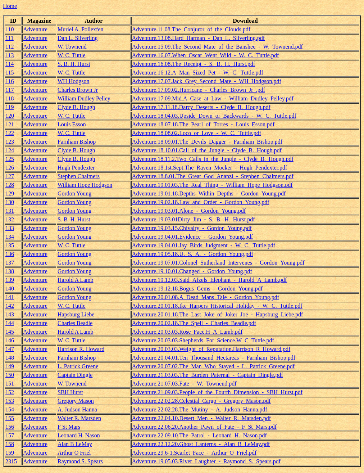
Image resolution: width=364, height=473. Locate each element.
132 (9, 219)
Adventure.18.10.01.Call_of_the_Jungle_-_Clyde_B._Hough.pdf (207, 150)
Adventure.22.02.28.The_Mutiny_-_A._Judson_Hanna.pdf (199, 409)
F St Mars (69, 427)
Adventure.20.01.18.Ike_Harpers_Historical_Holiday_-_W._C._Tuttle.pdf (217, 306)
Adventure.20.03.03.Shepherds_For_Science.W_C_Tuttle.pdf (203, 340)
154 (9, 409)
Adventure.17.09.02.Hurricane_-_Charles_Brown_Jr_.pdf (198, 90)
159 (9, 453)
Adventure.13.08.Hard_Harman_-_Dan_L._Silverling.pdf (198, 38)
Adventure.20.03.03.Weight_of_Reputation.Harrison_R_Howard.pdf (211, 349)
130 (9, 202)
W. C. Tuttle (72, 55)
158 (9, 444)
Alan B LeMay (75, 444)
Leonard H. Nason (79, 435)
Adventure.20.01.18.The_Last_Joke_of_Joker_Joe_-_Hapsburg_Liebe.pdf (217, 314)
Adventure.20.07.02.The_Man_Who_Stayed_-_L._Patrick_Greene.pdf (213, 366)
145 (9, 332)
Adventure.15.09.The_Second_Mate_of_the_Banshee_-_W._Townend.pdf (217, 47)
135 (9, 245)
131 (9, 211)
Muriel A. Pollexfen (81, 29)
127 (9, 176)
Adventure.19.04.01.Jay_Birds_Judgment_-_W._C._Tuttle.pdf (203, 245)
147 (9, 349)
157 (9, 435)
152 (9, 392)
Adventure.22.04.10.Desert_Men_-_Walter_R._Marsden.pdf (201, 418)
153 (9, 401)
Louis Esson (72, 124)
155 (9, 418)
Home (10, 6)
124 (9, 150)
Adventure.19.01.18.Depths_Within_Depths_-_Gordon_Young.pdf (209, 193)
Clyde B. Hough (76, 107)
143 (9, 314)
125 (9, 159)
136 (9, 254)
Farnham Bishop (77, 142)
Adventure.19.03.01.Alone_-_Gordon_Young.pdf (189, 211)
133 (9, 228)
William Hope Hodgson (85, 185)
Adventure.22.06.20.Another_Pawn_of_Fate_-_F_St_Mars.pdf (204, 427)
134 (9, 237)
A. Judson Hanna (77, 409)
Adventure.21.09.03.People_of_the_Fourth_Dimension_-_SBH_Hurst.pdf (217, 392)
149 (9, 366)
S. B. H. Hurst (74, 64)
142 (9, 306)
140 (9, 288)
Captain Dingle (75, 375)
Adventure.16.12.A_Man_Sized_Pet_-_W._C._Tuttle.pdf (197, 72)
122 (9, 133)
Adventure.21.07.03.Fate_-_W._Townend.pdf (184, 383)
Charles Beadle (75, 323)
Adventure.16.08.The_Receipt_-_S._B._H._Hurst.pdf (193, 64)
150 (9, 375)
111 (9, 38)
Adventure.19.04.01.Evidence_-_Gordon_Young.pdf (192, 237)
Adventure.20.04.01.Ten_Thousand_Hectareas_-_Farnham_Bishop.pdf (213, 358)
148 (9, 358)
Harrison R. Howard (81, 349)
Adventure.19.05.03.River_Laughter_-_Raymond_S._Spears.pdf (206, 461)
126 (9, 168)
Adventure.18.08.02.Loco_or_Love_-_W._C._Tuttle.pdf (196, 133)
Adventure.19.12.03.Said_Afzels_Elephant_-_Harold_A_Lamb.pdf (209, 280)
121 (9, 124)
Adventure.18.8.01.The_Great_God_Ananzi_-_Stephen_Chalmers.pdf (213, 176)
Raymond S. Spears (80, 461)
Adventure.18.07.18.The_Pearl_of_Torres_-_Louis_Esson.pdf (203, 124)
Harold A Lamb (76, 280)
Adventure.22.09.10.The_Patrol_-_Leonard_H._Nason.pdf (199, 435)
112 (9, 47)
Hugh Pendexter (76, 168)
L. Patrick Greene (78, 366)
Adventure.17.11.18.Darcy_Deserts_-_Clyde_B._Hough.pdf (201, 107)
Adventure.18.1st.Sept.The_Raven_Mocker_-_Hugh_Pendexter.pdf (209, 168)
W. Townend (72, 47)
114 (9, 64)
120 (9, 116)
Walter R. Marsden (79, 418)
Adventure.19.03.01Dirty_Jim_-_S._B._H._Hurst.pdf (193, 219)
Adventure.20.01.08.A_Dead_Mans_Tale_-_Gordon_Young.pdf (205, 297)
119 (9, 107)
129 (9, 193)
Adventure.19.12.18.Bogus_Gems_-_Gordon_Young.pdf (197, 288)
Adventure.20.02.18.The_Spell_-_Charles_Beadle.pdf (194, 323)
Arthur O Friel (74, 453)
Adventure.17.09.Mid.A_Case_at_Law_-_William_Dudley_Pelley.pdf (213, 98)
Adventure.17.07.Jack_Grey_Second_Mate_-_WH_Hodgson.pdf (206, 81)
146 (9, 340)
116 (9, 81)
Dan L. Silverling (78, 38)
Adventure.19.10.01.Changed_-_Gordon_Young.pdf (192, 271)
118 (9, 98)
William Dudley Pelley (84, 98)
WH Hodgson (73, 81)
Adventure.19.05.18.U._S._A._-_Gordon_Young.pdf (192, 254)
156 (9, 427)
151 (9, 383)
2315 (11, 461)
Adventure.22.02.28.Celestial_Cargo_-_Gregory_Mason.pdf (201, 401)
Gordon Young (74, 193)
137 (9, 263)
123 (9, 142)
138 (9, 271)
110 (9, 29)
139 (9, 280)
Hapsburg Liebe (76, 314)
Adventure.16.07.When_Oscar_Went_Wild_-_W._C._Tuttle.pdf (205, 55)
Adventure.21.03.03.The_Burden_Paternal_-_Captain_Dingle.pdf (207, 375)
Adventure (35, 29)
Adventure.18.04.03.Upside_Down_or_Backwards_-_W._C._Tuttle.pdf (214, 116)
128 (9, 185)
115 (9, 72)
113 (9, 55)
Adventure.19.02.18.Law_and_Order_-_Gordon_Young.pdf (200, 202)
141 (9, 297)
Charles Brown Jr (78, 90)
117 (9, 90)
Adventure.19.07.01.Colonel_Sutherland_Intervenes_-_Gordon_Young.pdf (218, 263)
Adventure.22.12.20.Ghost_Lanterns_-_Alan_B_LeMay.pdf (201, 444)
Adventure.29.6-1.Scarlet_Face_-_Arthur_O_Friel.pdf (194, 453)
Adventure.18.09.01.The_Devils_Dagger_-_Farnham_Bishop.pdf (207, 142)
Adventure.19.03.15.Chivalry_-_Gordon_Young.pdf (192, 228)
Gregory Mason (76, 401)
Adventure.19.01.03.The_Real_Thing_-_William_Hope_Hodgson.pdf (212, 185)
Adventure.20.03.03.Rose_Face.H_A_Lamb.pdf (187, 332)
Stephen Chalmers (79, 176)
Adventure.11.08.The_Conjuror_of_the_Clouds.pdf (191, 29)
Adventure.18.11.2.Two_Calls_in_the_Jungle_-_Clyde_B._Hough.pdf (213, 159)
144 (9, 323)
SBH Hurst (70, 392)
